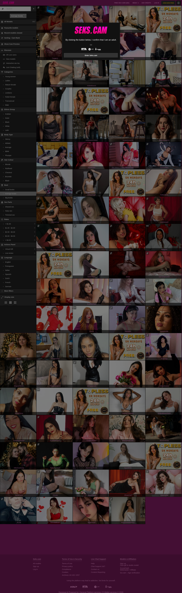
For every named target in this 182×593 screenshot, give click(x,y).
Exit (91, 44)
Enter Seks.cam (91, 55)
